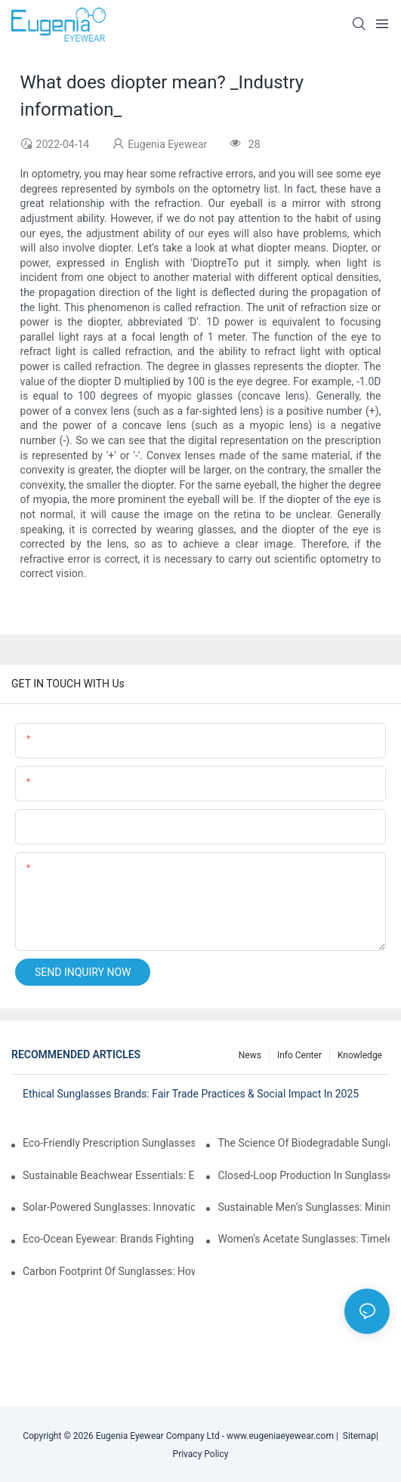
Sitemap (357, 1436)
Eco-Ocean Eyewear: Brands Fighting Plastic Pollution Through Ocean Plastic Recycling (109, 1239)
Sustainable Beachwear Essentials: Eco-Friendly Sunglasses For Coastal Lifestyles (109, 1175)
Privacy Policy (201, 1454)
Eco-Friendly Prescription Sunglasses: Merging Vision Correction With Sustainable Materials (109, 1143)
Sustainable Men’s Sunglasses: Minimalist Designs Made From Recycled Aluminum (303, 1207)
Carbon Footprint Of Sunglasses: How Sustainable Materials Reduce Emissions (109, 1271)
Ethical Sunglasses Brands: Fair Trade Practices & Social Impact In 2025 (191, 1094)
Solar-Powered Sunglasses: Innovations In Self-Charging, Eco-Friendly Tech (109, 1207)
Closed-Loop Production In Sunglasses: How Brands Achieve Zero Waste (303, 1175)
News (250, 1055)
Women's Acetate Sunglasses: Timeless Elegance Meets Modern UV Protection (303, 1239)
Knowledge (360, 1055)
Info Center (299, 1055)
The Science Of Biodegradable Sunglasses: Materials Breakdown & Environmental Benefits (303, 1143)
